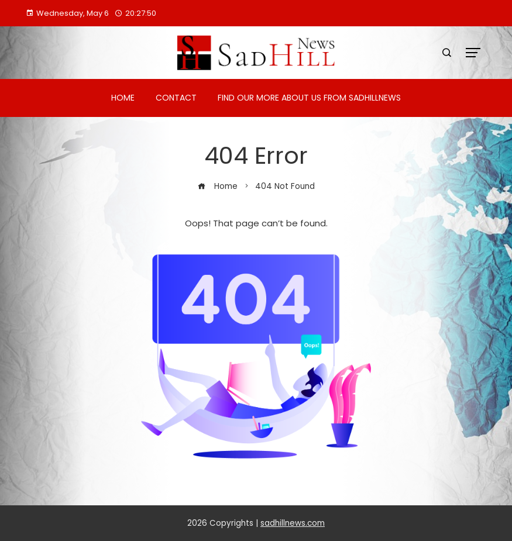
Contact (176, 98)
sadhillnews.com (292, 523)
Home (123, 98)
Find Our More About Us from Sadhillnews (309, 98)
